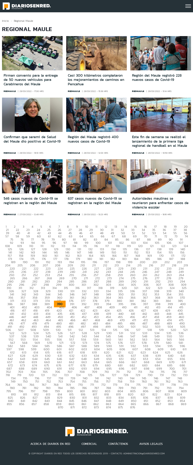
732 (173, 375)
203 (179, 262)
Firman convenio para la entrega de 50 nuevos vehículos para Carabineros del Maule (31, 80)
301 (84, 285)
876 (132, 407)
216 (151, 265)
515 (115, 330)
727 (114, 375)
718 (8, 375)
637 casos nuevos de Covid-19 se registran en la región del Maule (95, 200)
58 (17, 236)
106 (169, 243)
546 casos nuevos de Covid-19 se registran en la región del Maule (31, 200)
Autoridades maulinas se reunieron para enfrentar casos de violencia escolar (160, 203)
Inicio (5, 20)
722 (54, 375)
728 (125, 375)
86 (127, 239)
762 (168, 381)
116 (96, 246)
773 (115, 385)
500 (121, 326)
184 (136, 259)
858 (46, 404)
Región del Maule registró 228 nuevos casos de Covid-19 (157, 77)
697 (134, 368)
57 (6, 236)
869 (183, 404)
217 (163, 265)
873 (96, 407)
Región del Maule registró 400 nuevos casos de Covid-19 (93, 139)
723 (66, 375)
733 (185, 375)
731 (162, 375)
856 (21, 404)
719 (19, 375)
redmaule (10, 91)
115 (85, 246)
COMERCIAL (89, 444)
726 (102, 375)
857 (34, 404)
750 (25, 381)
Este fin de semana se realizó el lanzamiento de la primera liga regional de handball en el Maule (159, 141)
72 (165, 236)
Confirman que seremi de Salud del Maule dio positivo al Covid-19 (32, 139)
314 (54, 288)
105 (157, 243)
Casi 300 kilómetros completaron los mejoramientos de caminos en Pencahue (96, 80)
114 (74, 246)
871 (72, 407)
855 (9, 404)
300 (71, 285)
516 (127, 330)
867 (158, 404)
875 (120, 407)
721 (43, 375)
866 (146, 404)
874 (108, 407)
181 (101, 259)
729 (137, 375)
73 (176, 236)
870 (60, 407)
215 (139, 265)
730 (150, 375)
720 (31, 375)
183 (124, 259)
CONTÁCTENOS (118, 444)
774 (127, 385)
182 (112, 259)
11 (96, 226)
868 (171, 404)
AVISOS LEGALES (151, 444)
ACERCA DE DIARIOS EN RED (50, 444)
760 (144, 381)
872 (84, 407)
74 (186, 236)
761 (156, 381)
